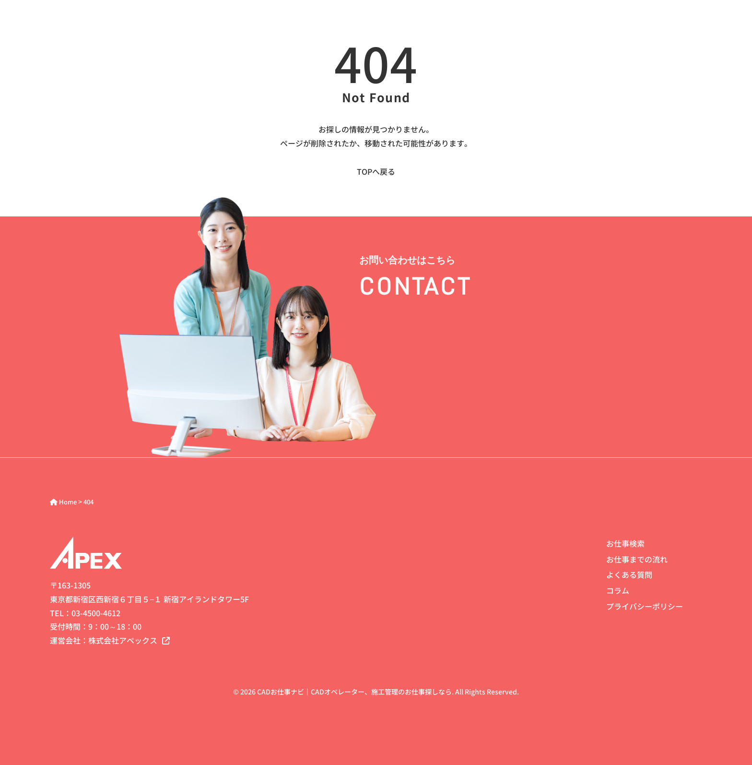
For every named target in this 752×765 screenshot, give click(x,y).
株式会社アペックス (129, 640)
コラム (617, 590)
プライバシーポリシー (644, 606)
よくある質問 (629, 574)
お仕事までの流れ (637, 559)
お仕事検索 (625, 543)
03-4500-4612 (95, 613)
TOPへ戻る (376, 171)
